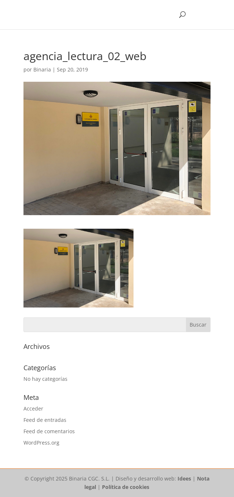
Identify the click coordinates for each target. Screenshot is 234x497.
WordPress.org (41, 442)
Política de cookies (125, 486)
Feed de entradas (44, 419)
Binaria (42, 69)
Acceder (33, 408)
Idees (184, 478)
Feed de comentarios (49, 431)
